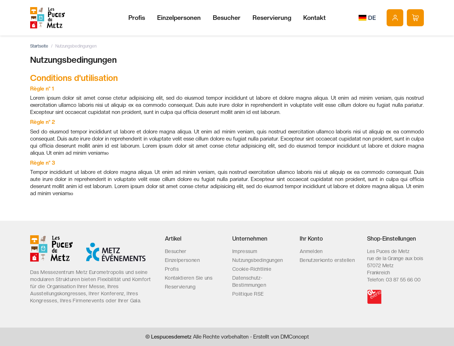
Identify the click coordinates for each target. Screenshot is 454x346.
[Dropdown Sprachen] (367, 18)
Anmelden (311, 251)
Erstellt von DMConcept (281, 337)
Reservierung (272, 17)
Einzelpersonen (179, 17)
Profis (136, 17)
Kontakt (314, 17)
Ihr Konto (311, 238)
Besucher (226, 17)
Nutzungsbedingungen (257, 260)
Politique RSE (248, 294)
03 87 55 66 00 (403, 279)
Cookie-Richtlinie (251, 269)
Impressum (244, 251)
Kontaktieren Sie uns (188, 278)
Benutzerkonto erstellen (327, 260)
